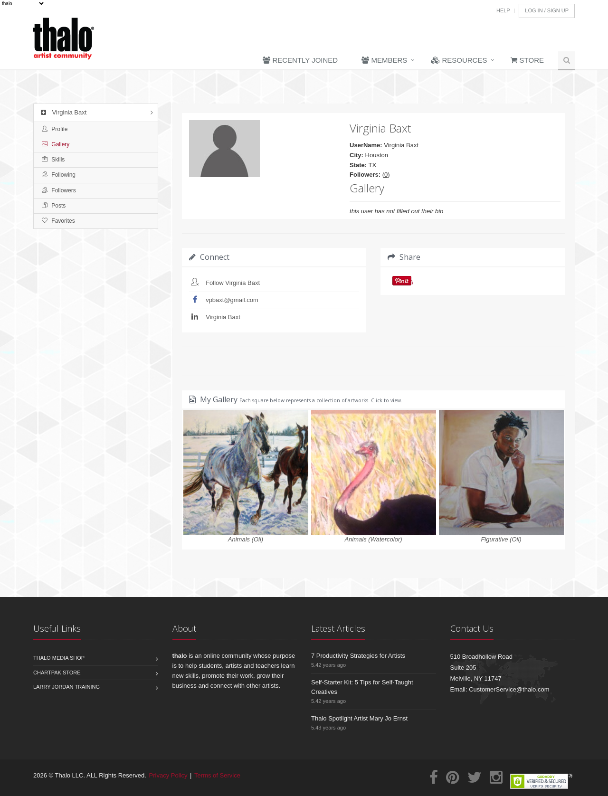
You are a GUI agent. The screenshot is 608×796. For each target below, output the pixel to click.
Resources (459, 60)
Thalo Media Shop (59, 658)
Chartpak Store (57, 672)
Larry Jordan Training (66, 687)
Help (503, 10)
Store (527, 60)
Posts (54, 205)
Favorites (58, 221)
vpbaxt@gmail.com (232, 299)
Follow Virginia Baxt (233, 282)
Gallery (55, 144)
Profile (54, 129)
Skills (53, 159)
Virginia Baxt (62, 112)
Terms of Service (217, 775)
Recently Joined (300, 60)
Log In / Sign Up (547, 10)
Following (59, 174)
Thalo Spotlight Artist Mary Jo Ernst (359, 718)
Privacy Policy (168, 775)
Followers (59, 190)
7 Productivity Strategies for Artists (358, 655)
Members (384, 60)
